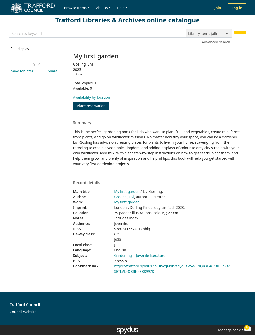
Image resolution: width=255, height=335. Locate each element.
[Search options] (209, 33)
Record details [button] (86, 183)
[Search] (240, 32)
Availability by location (91, 97)
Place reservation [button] (93, 105)
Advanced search (216, 42)
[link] (34, 64)
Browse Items (75, 7)
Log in (237, 7)
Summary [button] (82, 123)
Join (218, 7)
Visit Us (102, 7)
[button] (21, 71)
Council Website (23, 311)
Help (121, 7)
